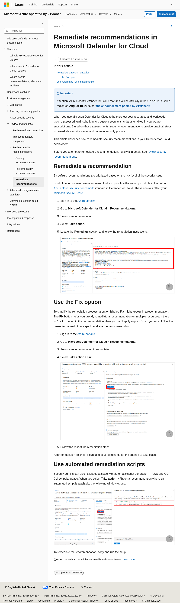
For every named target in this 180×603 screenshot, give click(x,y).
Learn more (129, 559)
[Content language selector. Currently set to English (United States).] (20, 587)
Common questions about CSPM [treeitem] (24, 203)
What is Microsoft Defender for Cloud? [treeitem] (26, 57)
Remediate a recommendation (73, 72)
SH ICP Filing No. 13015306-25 (20, 595)
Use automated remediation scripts (76, 81)
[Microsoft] (6, 4)
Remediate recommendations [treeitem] (26, 181)
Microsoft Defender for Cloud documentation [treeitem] (22, 40)
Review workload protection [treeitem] (28, 130)
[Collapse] (43, 23)
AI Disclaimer (157, 595)
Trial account (166, 14)
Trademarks (128, 600)
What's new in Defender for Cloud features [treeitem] (24, 68)
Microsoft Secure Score (68, 193)
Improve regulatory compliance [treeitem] (23, 139)
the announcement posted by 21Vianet (122, 105)
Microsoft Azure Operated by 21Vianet (122, 595)
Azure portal (84, 200)
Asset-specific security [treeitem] (22, 117)
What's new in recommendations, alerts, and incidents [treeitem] (26, 81)
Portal (149, 14)
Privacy (91, 595)
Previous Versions (12, 600)
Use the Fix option (66, 77)
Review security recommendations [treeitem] (25, 171)
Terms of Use (111, 600)
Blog (29, 600)
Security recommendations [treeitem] (25, 160)
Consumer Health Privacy (83, 600)
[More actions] (171, 26)
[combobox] (24, 31)
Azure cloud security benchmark (74, 188)
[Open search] (172, 5)
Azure (57, 26)
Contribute (44, 600)
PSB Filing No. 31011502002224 (62, 595)
